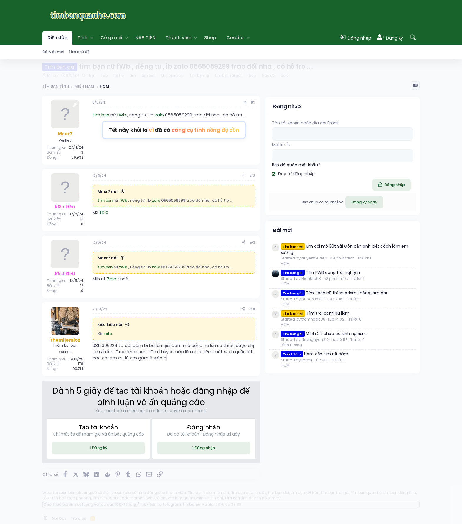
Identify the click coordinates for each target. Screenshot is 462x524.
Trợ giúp (78, 518)
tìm (132, 75)
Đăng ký (117, 448)
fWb (121, 115)
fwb (104, 75)
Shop (210, 38)
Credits (235, 38)
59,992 (77, 157)
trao (252, 75)
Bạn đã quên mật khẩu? (368, 163)
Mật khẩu (353, 143)
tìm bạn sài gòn (229, 75)
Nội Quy (59, 518)
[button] (91, 38)
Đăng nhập (258, 448)
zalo (285, 75)
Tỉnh (82, 38)
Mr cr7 (53, 75)
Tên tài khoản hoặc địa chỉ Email (377, 121)
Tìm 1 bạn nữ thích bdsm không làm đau (380, 321)
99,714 (77, 368)
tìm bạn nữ (199, 75)
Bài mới (354, 232)
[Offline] (80, 122)
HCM (356, 277)
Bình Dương (363, 403)
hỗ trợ (118, 75)
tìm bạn (148, 75)
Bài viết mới (53, 52)
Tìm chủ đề (78, 52)
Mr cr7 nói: (108, 191)
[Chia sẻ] (316, 102)
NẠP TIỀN (145, 38)
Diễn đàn (57, 38)
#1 (324, 102)
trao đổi (268, 75)
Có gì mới (111, 38)
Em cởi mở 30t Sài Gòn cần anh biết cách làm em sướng (379, 255)
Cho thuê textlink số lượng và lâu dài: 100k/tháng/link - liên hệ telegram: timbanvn (122, 504)
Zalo (111, 279)
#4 (324, 308)
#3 (324, 242)
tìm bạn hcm (172, 75)
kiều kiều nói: (110, 324)
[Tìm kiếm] (413, 38)
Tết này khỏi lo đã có (209, 130)
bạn (92, 75)
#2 (324, 175)
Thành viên (179, 38)
